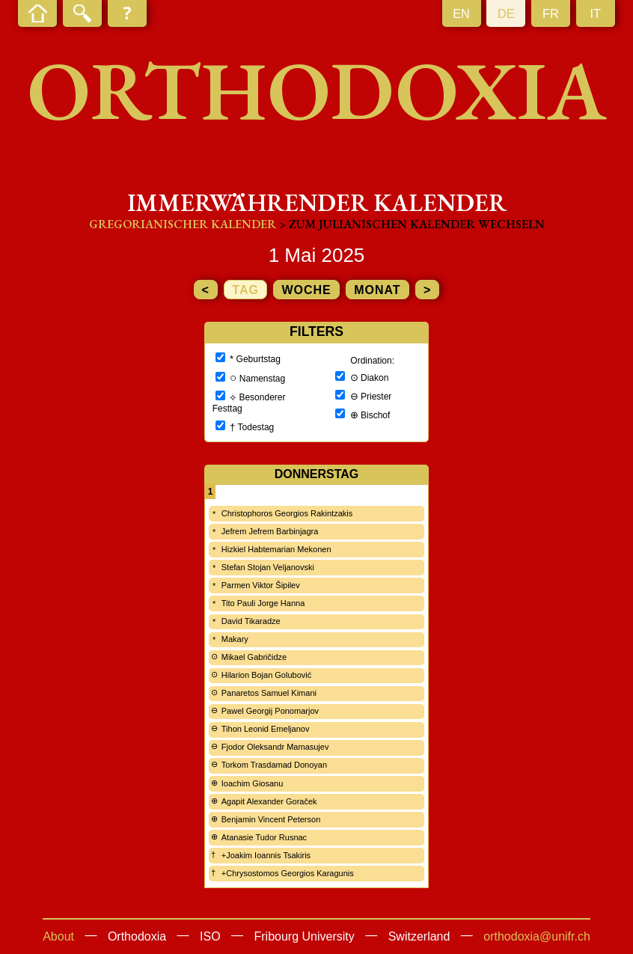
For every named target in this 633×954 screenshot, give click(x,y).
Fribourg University (304, 936)
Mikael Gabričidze (254, 656)
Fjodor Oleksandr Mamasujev (275, 746)
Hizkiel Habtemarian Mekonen (276, 549)
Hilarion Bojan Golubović (266, 674)
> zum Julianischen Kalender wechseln (412, 224)
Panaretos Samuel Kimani (268, 692)
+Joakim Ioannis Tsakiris (266, 855)
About (58, 936)
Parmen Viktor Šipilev (260, 585)
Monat (377, 290)
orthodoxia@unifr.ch (536, 936)
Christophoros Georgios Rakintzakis (286, 513)
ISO (210, 936)
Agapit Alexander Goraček (269, 801)
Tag (245, 290)
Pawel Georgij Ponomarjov (270, 710)
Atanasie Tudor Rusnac (264, 837)
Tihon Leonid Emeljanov (265, 728)
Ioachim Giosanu (252, 783)
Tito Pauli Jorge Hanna (263, 603)
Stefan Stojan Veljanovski (267, 567)
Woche (306, 290)
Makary (234, 639)
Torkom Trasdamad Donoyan (274, 764)
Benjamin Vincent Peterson (271, 819)
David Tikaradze (251, 621)
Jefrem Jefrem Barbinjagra (270, 531)
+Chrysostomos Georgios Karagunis (287, 873)
